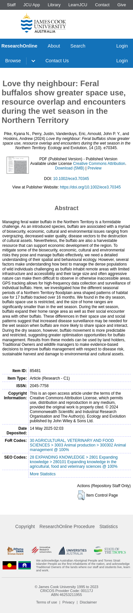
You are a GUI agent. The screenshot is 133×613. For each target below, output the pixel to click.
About (54, 46)
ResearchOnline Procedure (67, 526)
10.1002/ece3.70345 (71, 178)
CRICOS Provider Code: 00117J (66, 591)
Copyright (25, 526)
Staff (11, 4)
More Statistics (43, 474)
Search (78, 46)
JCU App (31, 4)
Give (121, 4)
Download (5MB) (69, 168)
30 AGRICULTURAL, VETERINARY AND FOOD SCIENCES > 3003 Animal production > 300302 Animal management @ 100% (78, 445)
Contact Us (57, 60)
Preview (94, 168)
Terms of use (46, 602)
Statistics (108, 526)
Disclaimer (88, 602)
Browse (13, 60)
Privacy (69, 602)
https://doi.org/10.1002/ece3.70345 (90, 187)
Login (122, 46)
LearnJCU (77, 4)
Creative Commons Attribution (99, 163)
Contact (102, 4)
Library (54, 4)
